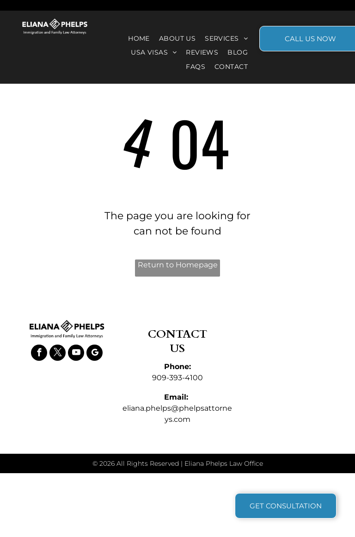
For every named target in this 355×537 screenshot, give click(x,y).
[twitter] (57, 354)
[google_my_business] (94, 354)
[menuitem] (138, 38)
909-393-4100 (177, 377)
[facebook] (39, 354)
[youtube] (76, 354)
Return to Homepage (178, 264)
